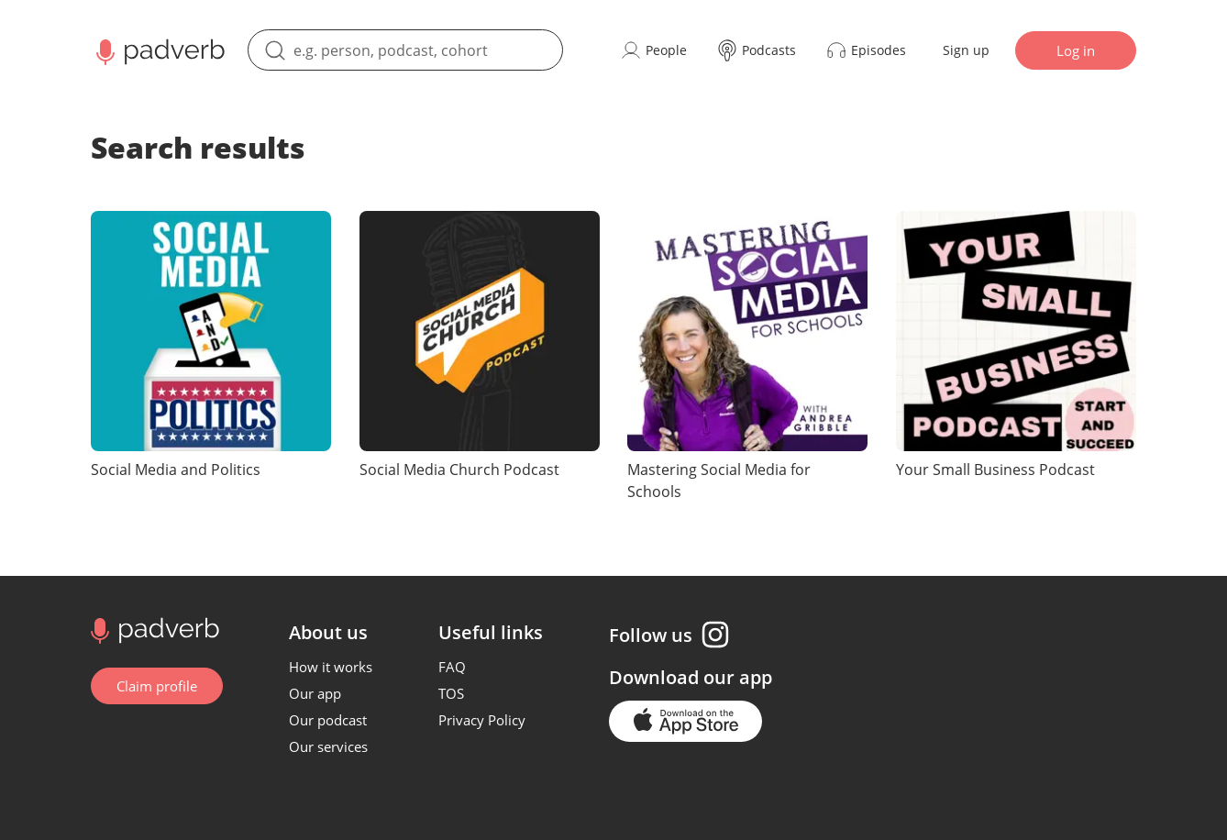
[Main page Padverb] (158, 50)
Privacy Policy (481, 720)
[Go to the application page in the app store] (685, 721)
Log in (1075, 50)
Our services (328, 746)
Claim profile (156, 686)
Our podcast (328, 720)
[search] (405, 50)
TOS (451, 693)
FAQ (452, 667)
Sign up (966, 50)
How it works (330, 667)
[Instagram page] (715, 634)
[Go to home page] (152, 629)
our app (737, 677)
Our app (315, 693)
